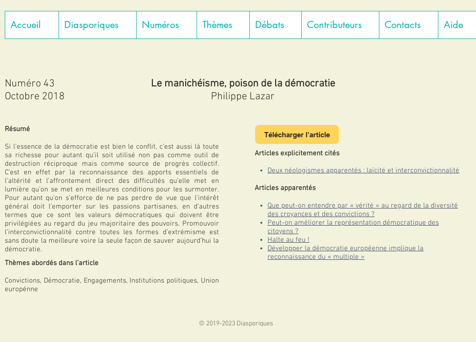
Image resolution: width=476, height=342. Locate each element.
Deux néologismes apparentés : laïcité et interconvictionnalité (363, 170)
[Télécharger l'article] (297, 134)
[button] (97, 24)
